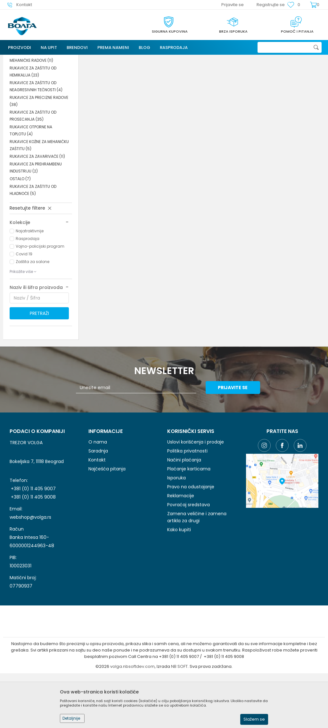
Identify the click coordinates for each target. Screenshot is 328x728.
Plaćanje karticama (188, 523)
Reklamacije (180, 550)
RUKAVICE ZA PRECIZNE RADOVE (39, 155)
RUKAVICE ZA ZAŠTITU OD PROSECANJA (33, 170)
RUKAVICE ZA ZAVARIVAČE (37, 211)
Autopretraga (243, 71)
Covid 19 (24, 308)
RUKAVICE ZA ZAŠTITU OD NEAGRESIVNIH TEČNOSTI (36, 141)
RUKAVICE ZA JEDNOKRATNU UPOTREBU (36, 97)
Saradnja (98, 505)
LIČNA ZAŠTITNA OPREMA (80, 58)
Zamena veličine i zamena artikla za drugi (196, 572)
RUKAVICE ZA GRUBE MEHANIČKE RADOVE (31, 111)
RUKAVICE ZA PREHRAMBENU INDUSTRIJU (36, 222)
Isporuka (176, 532)
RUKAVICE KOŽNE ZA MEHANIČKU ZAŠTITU (39, 200)
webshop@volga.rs (30, 572)
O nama (97, 496)
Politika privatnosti (187, 505)
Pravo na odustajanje (190, 541)
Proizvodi (44, 58)
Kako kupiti (179, 584)
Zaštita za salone (32, 316)
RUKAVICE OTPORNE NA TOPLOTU (31, 185)
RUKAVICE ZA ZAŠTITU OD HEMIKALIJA (33, 126)
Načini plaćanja (184, 514)
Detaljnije (71, 718)
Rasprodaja (27, 293)
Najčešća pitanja (107, 523)
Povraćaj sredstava (188, 559)
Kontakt (97, 514)
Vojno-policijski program (40, 301)
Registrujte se (271, 5)
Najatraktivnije (30, 285)
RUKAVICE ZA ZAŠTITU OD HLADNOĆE (33, 244)
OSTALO (20, 233)
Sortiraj (273, 71)
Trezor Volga (18, 58)
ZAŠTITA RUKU (122, 58)
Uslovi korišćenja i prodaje (195, 496)
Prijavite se (234, 442)
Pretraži (39, 368)
